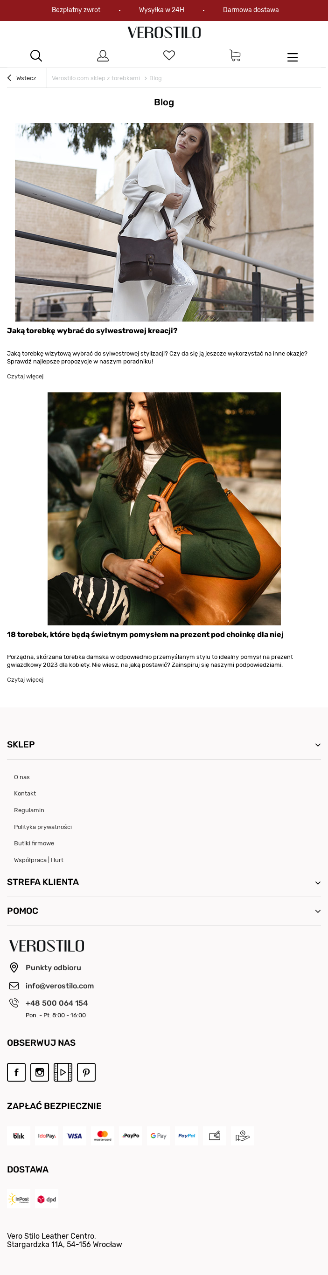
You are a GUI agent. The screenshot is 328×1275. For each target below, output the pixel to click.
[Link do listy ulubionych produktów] (169, 56)
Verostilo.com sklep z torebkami (96, 78)
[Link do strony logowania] (103, 56)
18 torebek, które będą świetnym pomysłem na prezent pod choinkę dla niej (145, 634)
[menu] (292, 56)
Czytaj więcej (25, 376)
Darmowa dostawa (251, 10)
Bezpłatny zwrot (76, 10)
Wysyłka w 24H (161, 10)
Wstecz (21, 79)
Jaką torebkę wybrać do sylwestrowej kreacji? (92, 330)
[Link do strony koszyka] (235, 56)
